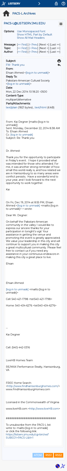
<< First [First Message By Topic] (22, 48)
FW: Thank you (15, 64)
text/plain (11, 107)
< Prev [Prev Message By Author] (33, 51)
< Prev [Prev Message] (33, 44)
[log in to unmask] (37, 72)
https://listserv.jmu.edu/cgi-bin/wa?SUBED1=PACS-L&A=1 (27, 436)
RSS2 (58, 455)
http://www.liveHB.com (44, 408)
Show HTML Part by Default (34, 34)
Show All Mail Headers (30, 37)
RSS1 (48, 455)
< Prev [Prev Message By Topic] (33, 48)
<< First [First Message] (22, 44)
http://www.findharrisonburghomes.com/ (32, 386)
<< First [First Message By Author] (22, 51)
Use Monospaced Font (31, 31)
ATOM (38, 455)
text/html (40, 107)
